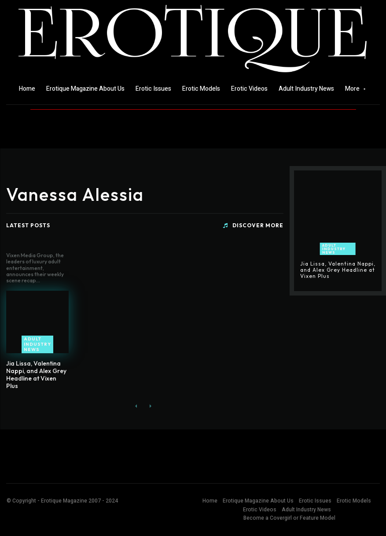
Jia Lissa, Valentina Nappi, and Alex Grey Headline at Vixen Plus (36, 374)
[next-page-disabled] (150, 406)
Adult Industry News (37, 344)
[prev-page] (136, 406)
